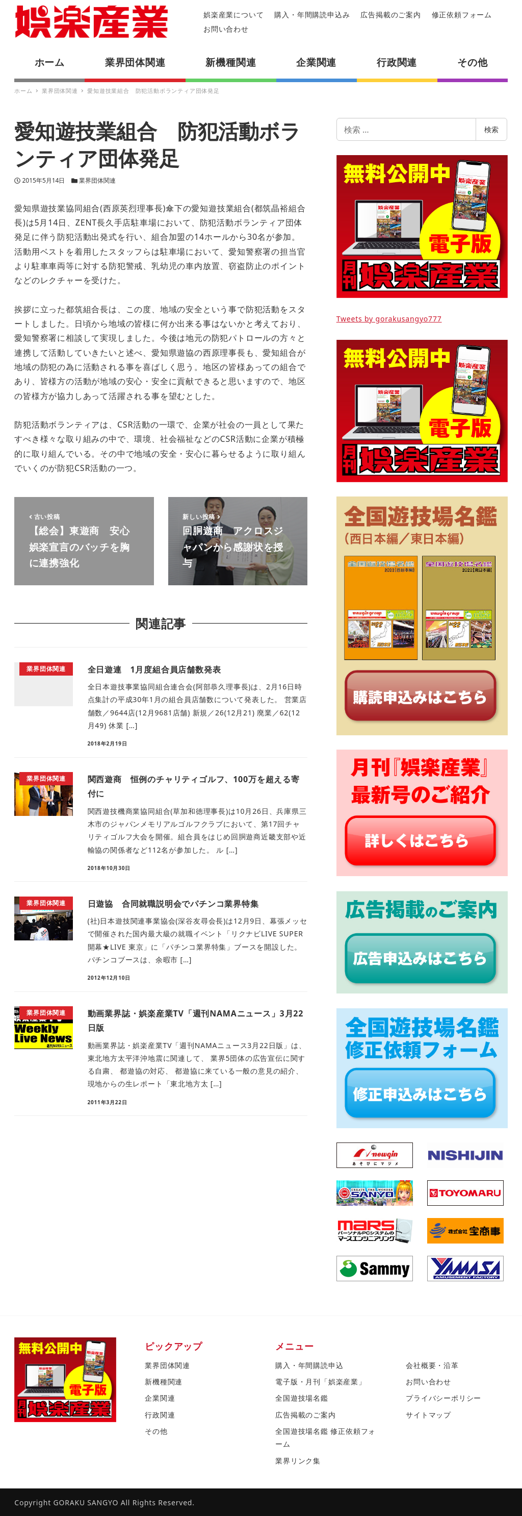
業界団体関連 (97, 180)
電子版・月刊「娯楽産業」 (320, 1381)
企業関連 (160, 1398)
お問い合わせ (226, 29)
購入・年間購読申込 (309, 1365)
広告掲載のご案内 (390, 14)
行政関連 (160, 1415)
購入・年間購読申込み (312, 14)
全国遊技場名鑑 (301, 1398)
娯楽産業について (233, 14)
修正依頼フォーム (462, 14)
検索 (491, 129)
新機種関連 (163, 1381)
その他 (156, 1431)
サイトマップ (428, 1415)
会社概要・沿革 (432, 1365)
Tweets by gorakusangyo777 (389, 319)
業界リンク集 (298, 1460)
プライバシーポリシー (443, 1398)
